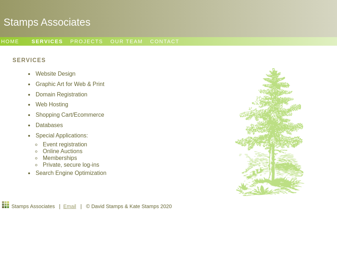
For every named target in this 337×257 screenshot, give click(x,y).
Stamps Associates (47, 22)
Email (69, 206)
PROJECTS (86, 41)
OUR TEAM (126, 41)
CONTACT (165, 41)
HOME (10, 41)
